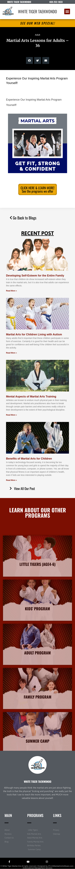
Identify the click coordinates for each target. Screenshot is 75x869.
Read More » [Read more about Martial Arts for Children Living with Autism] (11, 353)
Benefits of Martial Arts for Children (29, 458)
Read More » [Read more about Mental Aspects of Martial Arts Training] (11, 415)
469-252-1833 (56, 1)
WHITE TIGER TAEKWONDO (37, 11)
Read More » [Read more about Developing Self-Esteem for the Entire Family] (11, 291)
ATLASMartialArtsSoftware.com (60, 866)
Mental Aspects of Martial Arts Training (31, 396)
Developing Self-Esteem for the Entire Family (35, 275)
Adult (37, 34)
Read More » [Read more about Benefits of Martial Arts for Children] (11, 480)
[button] (67, 11)
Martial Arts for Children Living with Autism (34, 334)
